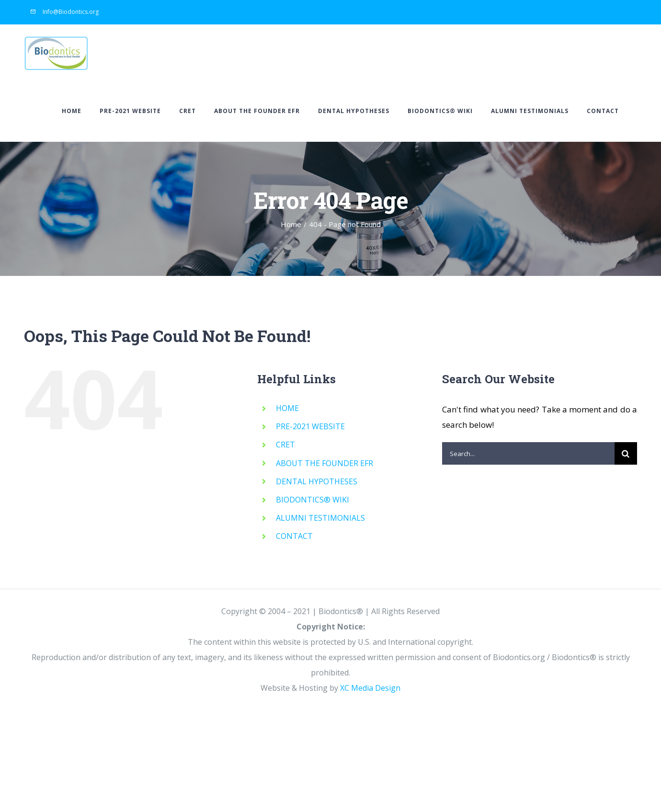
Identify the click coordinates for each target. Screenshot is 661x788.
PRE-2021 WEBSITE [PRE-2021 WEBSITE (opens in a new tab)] (310, 427)
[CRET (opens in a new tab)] (187, 111)
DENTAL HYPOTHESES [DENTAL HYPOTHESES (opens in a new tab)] (316, 481)
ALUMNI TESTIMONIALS (320, 518)
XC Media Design (370, 688)
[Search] (626, 454)
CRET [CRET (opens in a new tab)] (285, 445)
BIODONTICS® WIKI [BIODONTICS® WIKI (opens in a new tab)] (312, 500)
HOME (287, 408)
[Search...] (528, 454)
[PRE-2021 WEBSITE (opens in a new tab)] (130, 111)
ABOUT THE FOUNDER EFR (324, 463)
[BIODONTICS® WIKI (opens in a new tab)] (440, 111)
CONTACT (294, 536)
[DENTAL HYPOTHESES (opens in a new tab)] (353, 111)
